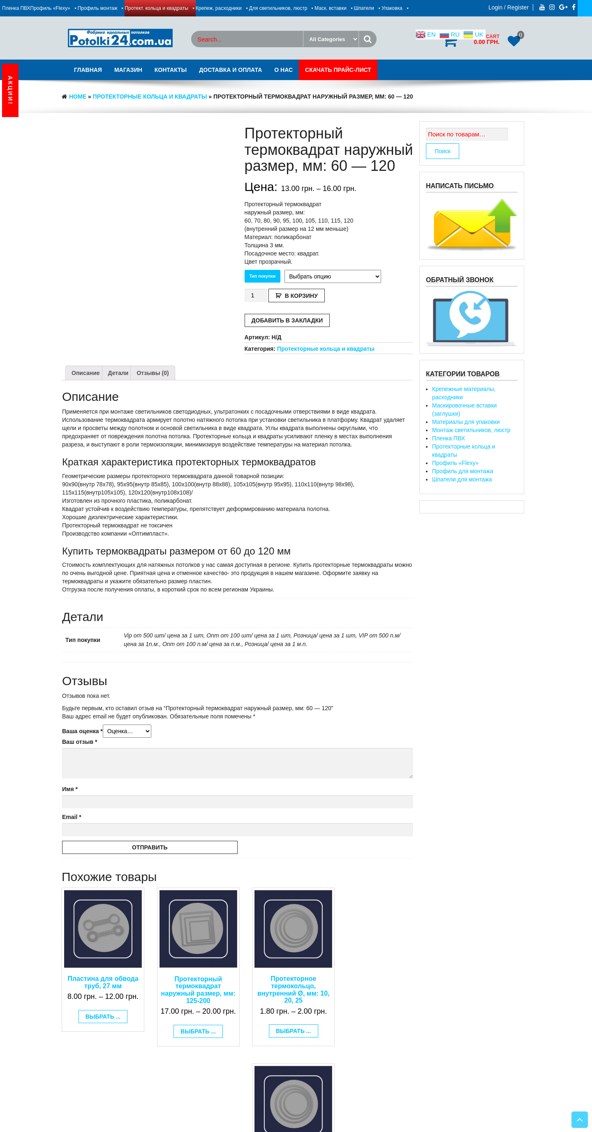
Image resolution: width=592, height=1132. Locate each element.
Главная (88, 70)
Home (77, 96)
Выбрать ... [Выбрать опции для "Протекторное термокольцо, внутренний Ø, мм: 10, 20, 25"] (282, 1026)
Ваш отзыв (79, 742)
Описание (86, 373)
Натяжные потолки (315, 1116)
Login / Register (508, 7)
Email (71, 817)
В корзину (301, 295)
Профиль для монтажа (462, 471)
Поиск (443, 151)
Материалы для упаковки (466, 422)
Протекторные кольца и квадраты (150, 96)
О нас (283, 70)
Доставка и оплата (230, 70)
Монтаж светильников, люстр (471, 430)
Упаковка (396, 8)
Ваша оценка (82, 731)
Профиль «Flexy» (54, 8)
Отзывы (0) (152, 373)
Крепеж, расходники (222, 8)
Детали (118, 373)
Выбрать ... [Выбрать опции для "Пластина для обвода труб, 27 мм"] (100, 1011)
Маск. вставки (334, 8)
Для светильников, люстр (282, 8)
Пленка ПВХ (16, 8)
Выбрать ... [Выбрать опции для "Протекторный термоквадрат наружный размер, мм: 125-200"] (191, 1036)
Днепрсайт (254, 1116)
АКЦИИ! (10, 90)
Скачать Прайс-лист (338, 70)
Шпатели (368, 8)
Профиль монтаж (101, 8)
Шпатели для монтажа (462, 479)
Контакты (171, 70)
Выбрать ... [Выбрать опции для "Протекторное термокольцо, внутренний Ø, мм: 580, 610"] (373, 1036)
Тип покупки (263, 276)
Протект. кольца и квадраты (160, 8)
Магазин (128, 70)
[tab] (85, 373)
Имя (70, 789)
